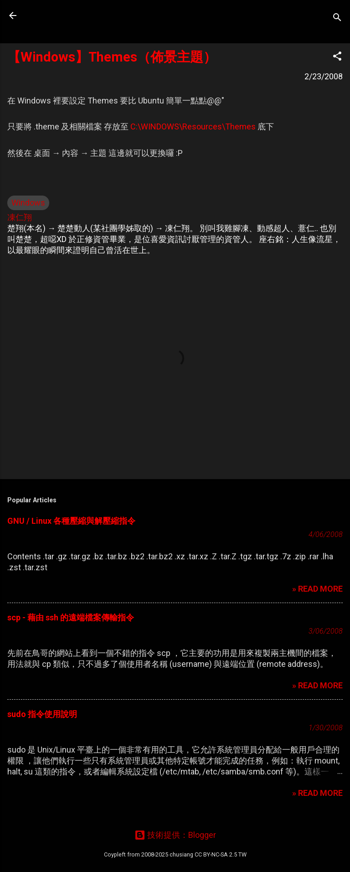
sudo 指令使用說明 (42, 714)
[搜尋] (337, 18)
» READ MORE (317, 588)
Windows (28, 202)
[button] (337, 57)
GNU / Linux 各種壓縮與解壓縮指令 (71, 521)
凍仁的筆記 (65, 15)
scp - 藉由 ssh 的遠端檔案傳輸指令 (70, 617)
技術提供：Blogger (175, 835)
